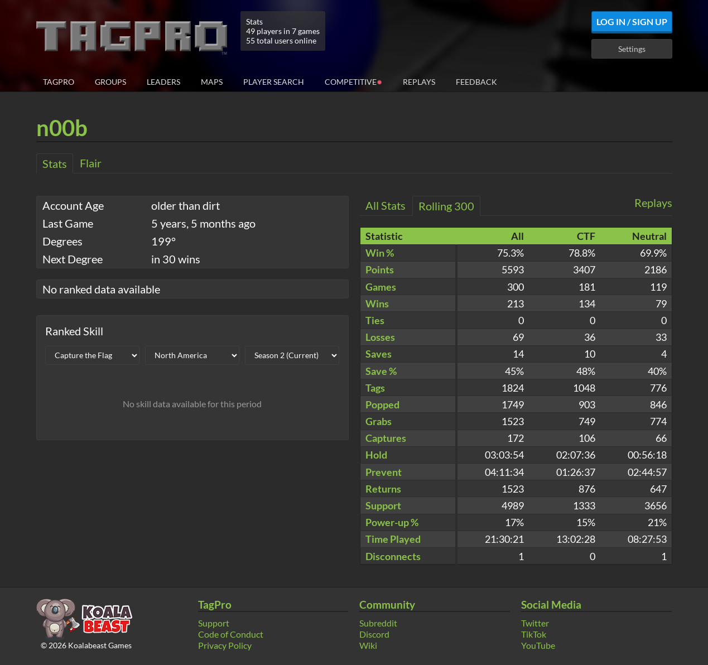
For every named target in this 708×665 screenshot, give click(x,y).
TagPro (58, 81)
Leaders (163, 81)
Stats (54, 163)
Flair (91, 163)
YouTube (538, 645)
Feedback (476, 81)
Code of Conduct (230, 634)
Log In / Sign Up (631, 21)
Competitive (353, 81)
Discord (374, 634)
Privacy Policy (225, 645)
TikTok (533, 634)
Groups (110, 81)
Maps (212, 81)
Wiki (368, 645)
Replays (419, 81)
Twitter (535, 623)
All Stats (385, 205)
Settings (632, 49)
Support (213, 623)
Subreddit (378, 623)
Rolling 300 (446, 206)
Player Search (273, 81)
